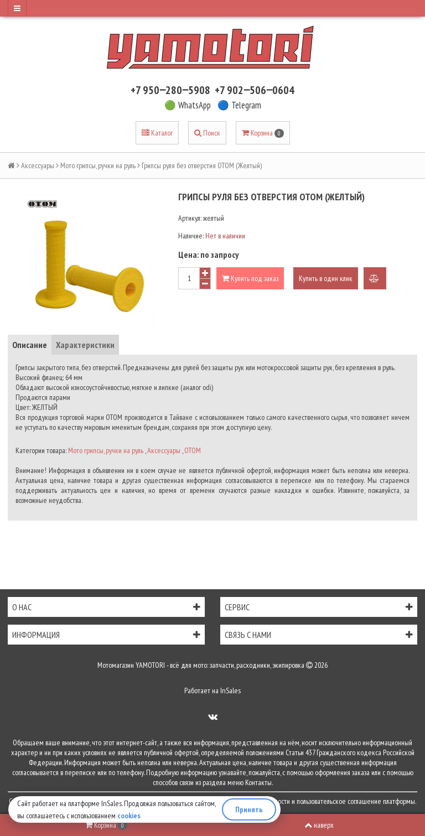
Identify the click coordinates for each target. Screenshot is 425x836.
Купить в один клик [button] (326, 278)
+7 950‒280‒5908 (170, 90)
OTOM (192, 450)
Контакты (258, 782)
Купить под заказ (250, 278)
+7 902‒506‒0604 (254, 90)
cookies (129, 816)
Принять (249, 809)
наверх (319, 825)
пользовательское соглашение (339, 801)
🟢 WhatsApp (187, 105)
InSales (230, 690)
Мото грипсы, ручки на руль (98, 165)
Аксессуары (37, 165)
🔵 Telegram (239, 105)
